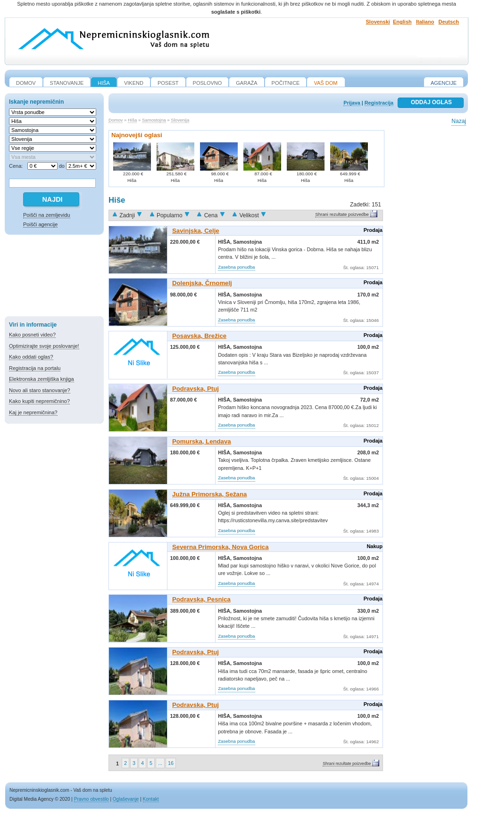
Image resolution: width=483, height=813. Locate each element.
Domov (115, 120)
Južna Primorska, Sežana (209, 494)
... (160, 763)
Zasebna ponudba (236, 267)
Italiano (425, 22)
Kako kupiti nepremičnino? (39, 401)
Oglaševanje (126, 799)
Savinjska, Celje (195, 230)
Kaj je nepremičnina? (33, 412)
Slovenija (180, 120)
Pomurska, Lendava (201, 441)
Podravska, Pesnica (201, 599)
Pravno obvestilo (91, 799)
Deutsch (449, 22)
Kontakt (151, 799)
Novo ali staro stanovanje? (39, 390)
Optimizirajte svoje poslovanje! (44, 346)
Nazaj (458, 121)
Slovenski (378, 22)
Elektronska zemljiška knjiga (41, 379)
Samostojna (154, 120)
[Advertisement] (54, 277)
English (402, 22)
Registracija (379, 103)
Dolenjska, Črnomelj (202, 283)
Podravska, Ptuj (195, 388)
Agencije (444, 83)
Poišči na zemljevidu (46, 215)
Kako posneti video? (32, 334)
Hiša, (225, 242)
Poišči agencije (40, 224)
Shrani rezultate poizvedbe (342, 214)
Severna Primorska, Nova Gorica (220, 546)
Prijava (351, 103)
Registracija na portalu (34, 368)
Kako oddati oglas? (31, 357)
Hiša (132, 120)
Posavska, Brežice (199, 335)
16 (171, 763)
